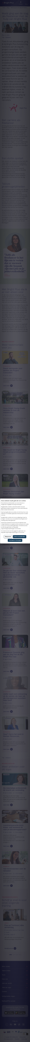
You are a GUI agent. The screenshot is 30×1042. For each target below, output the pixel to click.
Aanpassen (8, 536)
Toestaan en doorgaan (15, 540)
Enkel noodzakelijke (19, 536)
